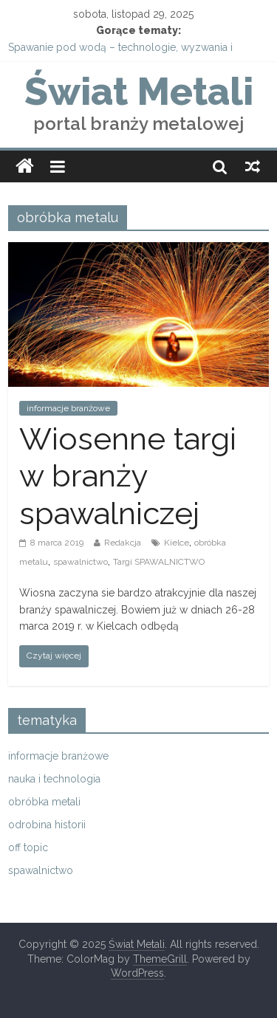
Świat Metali (138, 91)
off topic (28, 847)
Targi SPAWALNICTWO (159, 562)
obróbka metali (44, 802)
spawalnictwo (80, 562)
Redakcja (122, 542)
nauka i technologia (54, 779)
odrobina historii (47, 824)
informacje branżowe (68, 408)
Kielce (176, 542)
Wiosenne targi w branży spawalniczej (127, 476)
